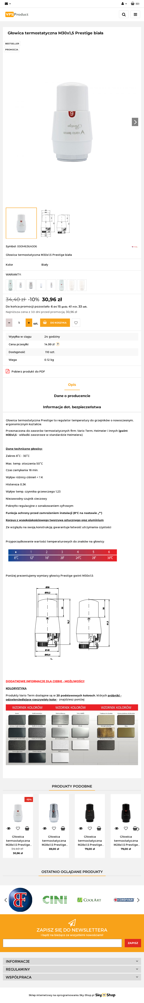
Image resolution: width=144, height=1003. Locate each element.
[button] (135, 4)
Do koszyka (55, 322)
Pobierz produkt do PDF (25, 371)
